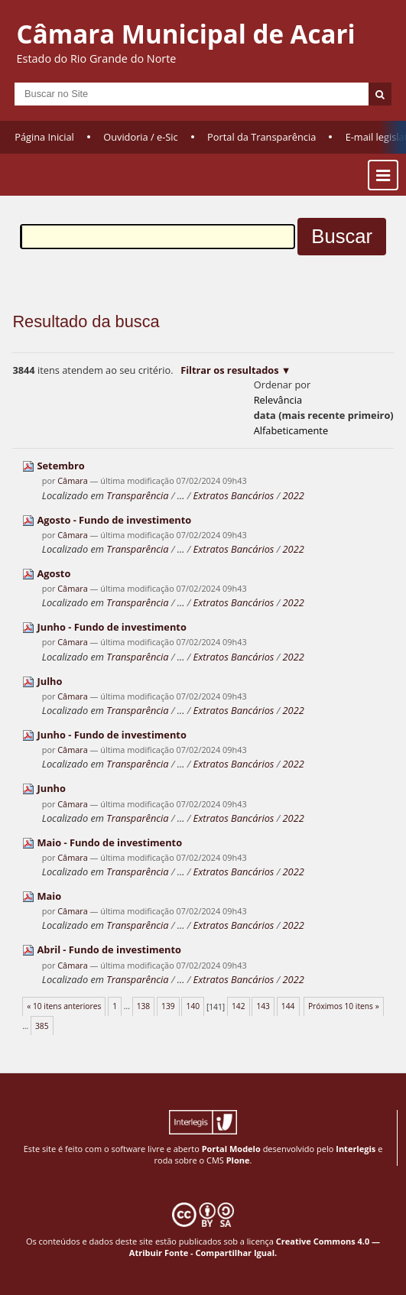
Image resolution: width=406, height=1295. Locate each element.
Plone (238, 1160)
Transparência (137, 495)
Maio (49, 896)
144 (288, 1006)
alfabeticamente (291, 430)
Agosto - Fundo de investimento (114, 520)
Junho (51, 788)
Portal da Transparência (261, 137)
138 (144, 1006)
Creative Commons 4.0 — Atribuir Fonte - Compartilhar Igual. (254, 1246)
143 (263, 1006)
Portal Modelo (231, 1148)
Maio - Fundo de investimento (110, 842)
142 (238, 1006)
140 (193, 1006)
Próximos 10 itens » (343, 1006)
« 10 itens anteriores (64, 1006)
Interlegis (355, 1148)
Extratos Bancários (233, 495)
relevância (278, 400)
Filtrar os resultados (229, 370)
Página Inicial (44, 137)
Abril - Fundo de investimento (109, 949)
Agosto (54, 573)
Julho (50, 681)
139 (168, 1006)
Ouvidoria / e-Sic (140, 137)
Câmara (72, 480)
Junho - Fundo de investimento (112, 627)
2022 (293, 495)
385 (42, 1026)
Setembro (61, 465)
